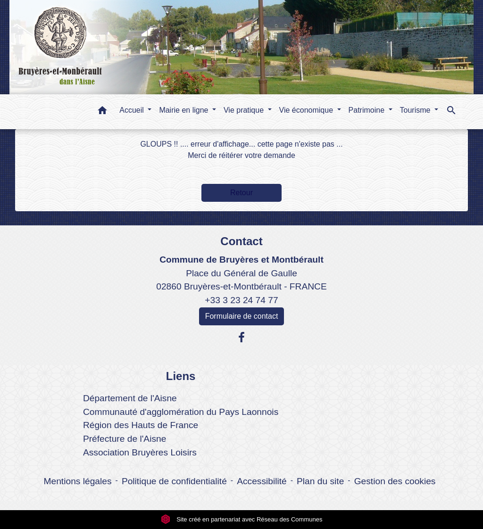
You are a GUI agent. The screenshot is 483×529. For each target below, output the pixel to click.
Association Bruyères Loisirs (140, 452)
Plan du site (320, 481)
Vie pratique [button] (245, 110)
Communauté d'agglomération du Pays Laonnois (180, 412)
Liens (181, 376)
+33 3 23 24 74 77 (241, 300)
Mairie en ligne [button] (184, 110)
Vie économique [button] (307, 110)
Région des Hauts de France (140, 425)
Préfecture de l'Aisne (124, 439)
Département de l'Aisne (130, 398)
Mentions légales (78, 481)
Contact (241, 241)
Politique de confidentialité (174, 481)
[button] (102, 112)
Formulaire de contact (241, 316)
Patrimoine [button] (368, 110)
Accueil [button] (132, 110)
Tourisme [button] (416, 110)
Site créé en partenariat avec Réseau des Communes (242, 519)
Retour (241, 193)
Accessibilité (262, 481)
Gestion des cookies (395, 481)
